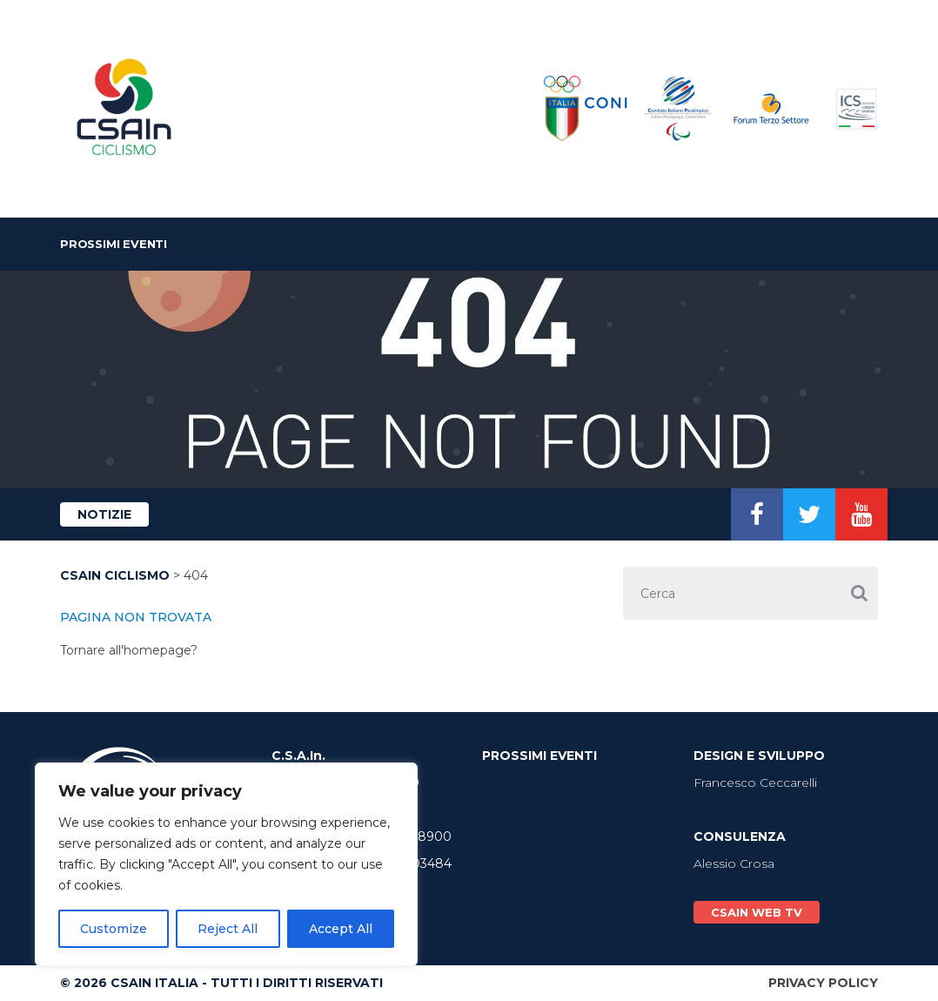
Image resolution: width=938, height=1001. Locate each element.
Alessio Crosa (733, 863)
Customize (113, 929)
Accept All (340, 929)
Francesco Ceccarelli (755, 782)
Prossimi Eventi (113, 244)
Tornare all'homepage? (129, 650)
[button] (859, 593)
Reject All (228, 929)
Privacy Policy (823, 983)
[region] (226, 864)
